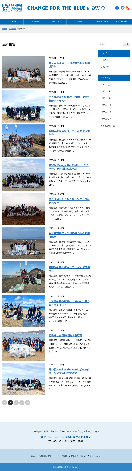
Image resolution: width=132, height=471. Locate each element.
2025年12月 (106, 105)
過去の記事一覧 (108, 126)
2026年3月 (105, 84)
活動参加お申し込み (98, 21)
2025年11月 (106, 112)
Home (12, 21)
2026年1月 (105, 98)
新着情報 (34, 21)
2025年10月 (106, 119)
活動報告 (77, 21)
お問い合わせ (120, 21)
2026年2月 (105, 91)
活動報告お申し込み (79, 456)
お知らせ (105, 60)
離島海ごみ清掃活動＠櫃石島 (65, 335)
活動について (55, 21)
